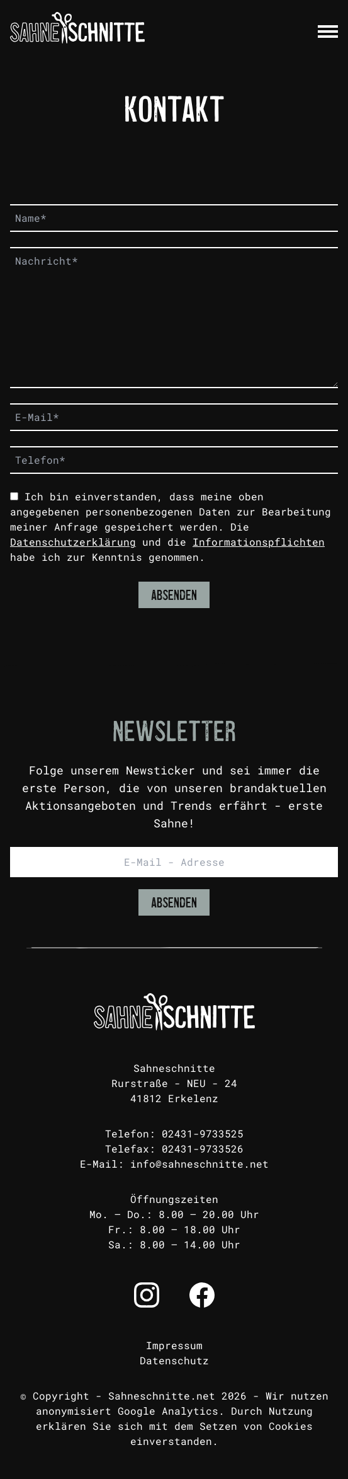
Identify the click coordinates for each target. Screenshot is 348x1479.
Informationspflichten (259, 541)
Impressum (174, 1345)
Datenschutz (174, 1360)
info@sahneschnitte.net (199, 1163)
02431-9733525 (203, 1133)
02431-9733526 (203, 1148)
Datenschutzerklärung (73, 541)
